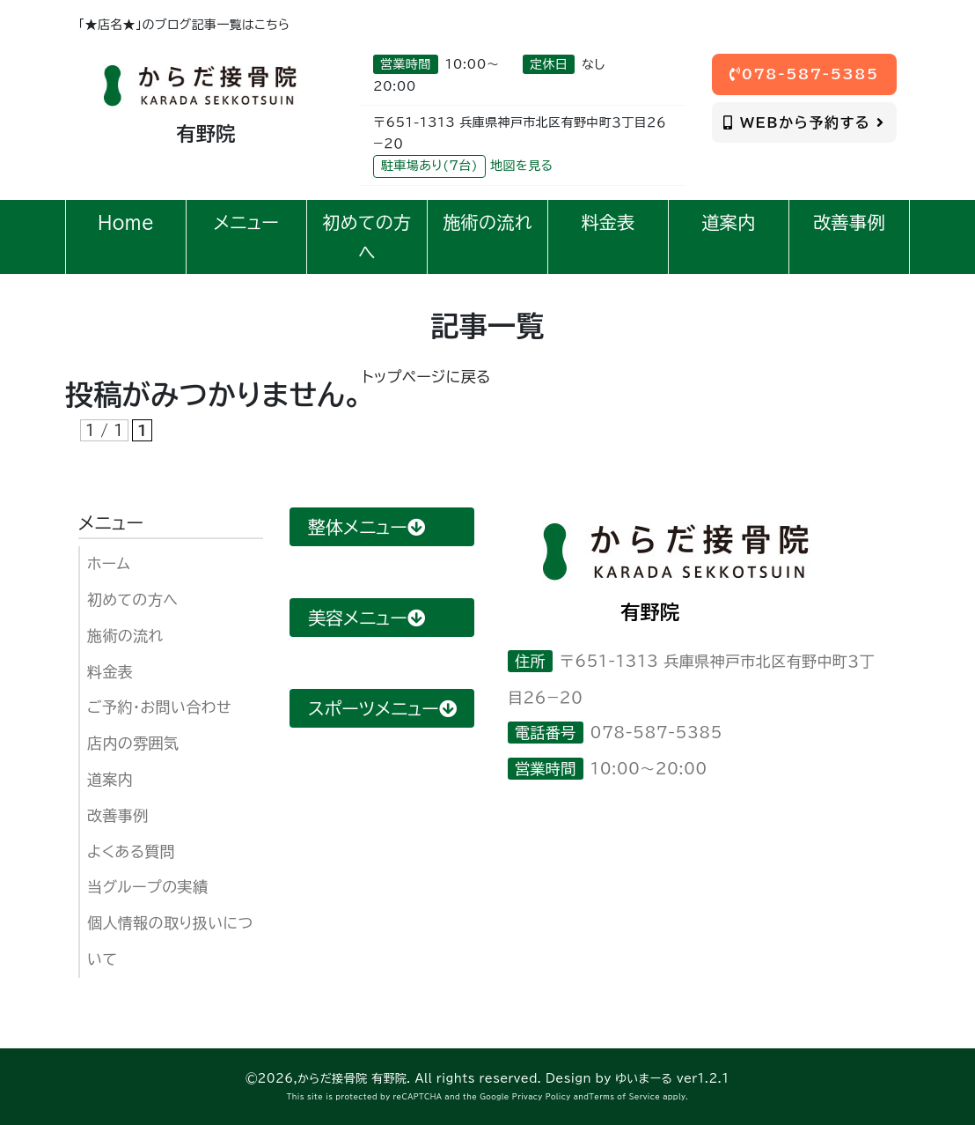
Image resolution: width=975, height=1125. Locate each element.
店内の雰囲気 (133, 743)
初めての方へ (132, 599)
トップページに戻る (427, 376)
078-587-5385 (804, 74)
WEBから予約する (803, 122)
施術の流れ (125, 635)
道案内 (110, 779)
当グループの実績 (147, 886)
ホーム (108, 563)
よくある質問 (131, 851)
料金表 (110, 671)
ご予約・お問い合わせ (159, 706)
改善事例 (118, 815)
